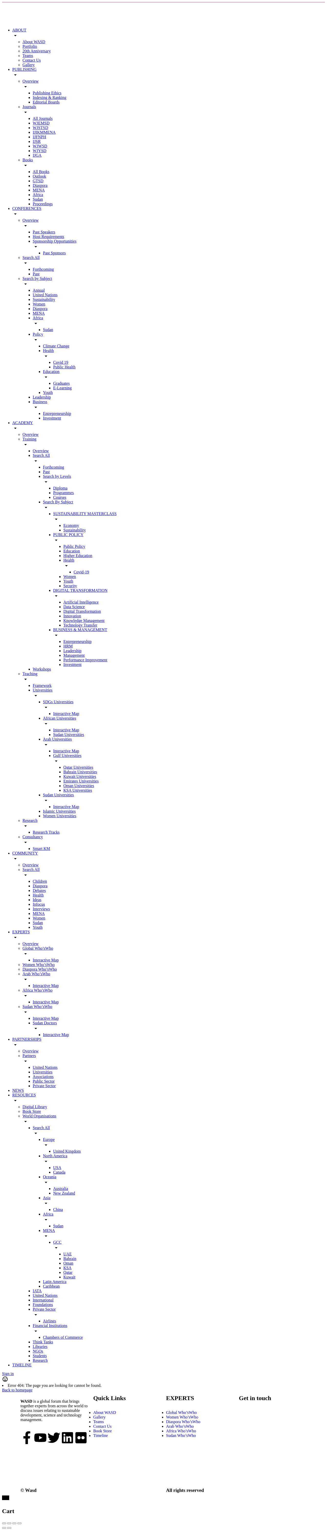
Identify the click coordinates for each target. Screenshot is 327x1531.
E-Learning (62, 388)
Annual (39, 290)
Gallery (28, 65)
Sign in (8, 1373)
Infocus (39, 904)
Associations (43, 1076)
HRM (68, 646)
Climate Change (56, 346)
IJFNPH (39, 137)
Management (74, 655)
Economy (71, 525)
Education (51, 371)
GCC (57, 1242)
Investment (52, 418)
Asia (46, 1198)
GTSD (38, 181)
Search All (31, 257)
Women (39, 304)
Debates (39, 890)
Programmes (63, 493)
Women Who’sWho (38, 964)
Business (40, 402)
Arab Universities (57, 739)
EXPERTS (21, 932)
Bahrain (69, 1258)
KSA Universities (77, 790)
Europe (49, 1139)
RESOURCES (24, 1095)
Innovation (72, 616)
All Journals (43, 118)
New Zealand (64, 1193)
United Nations (45, 295)
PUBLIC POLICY (68, 534)
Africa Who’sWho (37, 990)
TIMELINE (22, 1365)
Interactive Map (66, 713)
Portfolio (29, 46)
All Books (41, 171)
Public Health (64, 367)
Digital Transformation (82, 611)
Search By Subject (58, 502)
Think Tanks (43, 1342)
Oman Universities (78, 786)
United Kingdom (67, 1151)
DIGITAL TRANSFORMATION (80, 590)
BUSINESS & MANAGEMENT (80, 630)
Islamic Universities (59, 811)
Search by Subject (37, 278)
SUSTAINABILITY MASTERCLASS (84, 514)
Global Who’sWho (37, 948)
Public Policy (74, 546)
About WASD (33, 42)
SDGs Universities (58, 702)
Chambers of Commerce (63, 1337)
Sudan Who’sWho (37, 1006)
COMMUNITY (25, 853)
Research (30, 820)
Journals (29, 107)
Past (36, 274)
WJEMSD (41, 123)
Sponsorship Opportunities (54, 241)
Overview (30, 81)
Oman (68, 1263)
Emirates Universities (81, 781)
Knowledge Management (83, 620)
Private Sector (44, 1086)
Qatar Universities (78, 767)
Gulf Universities (67, 755)
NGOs (38, 1351)
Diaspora (40, 185)
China (58, 1209)
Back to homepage (17, 1390)
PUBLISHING (24, 69)
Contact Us (31, 60)
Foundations (43, 1304)
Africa (38, 194)
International (43, 1300)
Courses (59, 497)
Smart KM (41, 848)
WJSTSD (40, 128)
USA (57, 1167)
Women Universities (59, 816)
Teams (27, 55)
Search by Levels (57, 476)
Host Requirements (48, 236)
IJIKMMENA (44, 132)
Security (70, 586)
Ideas (37, 900)
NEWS (18, 1090)
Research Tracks (46, 832)
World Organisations (39, 1116)
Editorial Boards (46, 102)
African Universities (59, 718)
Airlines (49, 1321)
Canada (59, 1172)
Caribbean (51, 1286)
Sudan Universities (68, 734)
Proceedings (43, 204)
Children (40, 881)
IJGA (37, 155)
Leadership (42, 397)
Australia (60, 1188)
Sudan (38, 199)
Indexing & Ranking (49, 97)
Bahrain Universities (80, 772)
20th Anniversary (36, 51)
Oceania (49, 1177)
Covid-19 (81, 572)
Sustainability (44, 299)
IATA (37, 1291)
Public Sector (44, 1081)
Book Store (31, 1111)
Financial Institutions (50, 1325)
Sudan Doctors (45, 1023)
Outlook (39, 176)
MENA (39, 190)
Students (40, 1356)
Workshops (42, 669)
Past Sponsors (54, 253)
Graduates (61, 383)
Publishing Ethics (47, 93)
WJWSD (40, 146)
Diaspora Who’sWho (39, 969)
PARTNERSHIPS (26, 1039)
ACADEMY (22, 423)
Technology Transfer (80, 625)
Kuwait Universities (79, 776)
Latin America (54, 1281)
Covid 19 (60, 362)
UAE (67, 1254)
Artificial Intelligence (81, 602)
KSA (67, 1268)
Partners (29, 1055)
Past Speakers (44, 232)
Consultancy (32, 837)
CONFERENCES (26, 208)
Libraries (40, 1346)
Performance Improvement (85, 660)
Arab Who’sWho (36, 974)
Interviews (41, 909)
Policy (38, 334)
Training (29, 439)
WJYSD (39, 151)
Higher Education (77, 555)
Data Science (74, 607)
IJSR (37, 141)
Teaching (29, 674)
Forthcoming (43, 269)
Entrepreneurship (57, 413)
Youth (48, 392)
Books (27, 160)
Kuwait (69, 1277)
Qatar (68, 1272)
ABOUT (19, 30)
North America (55, 1156)
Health (48, 350)
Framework (42, 685)
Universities (42, 690)
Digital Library (34, 1107)
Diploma (60, 488)
